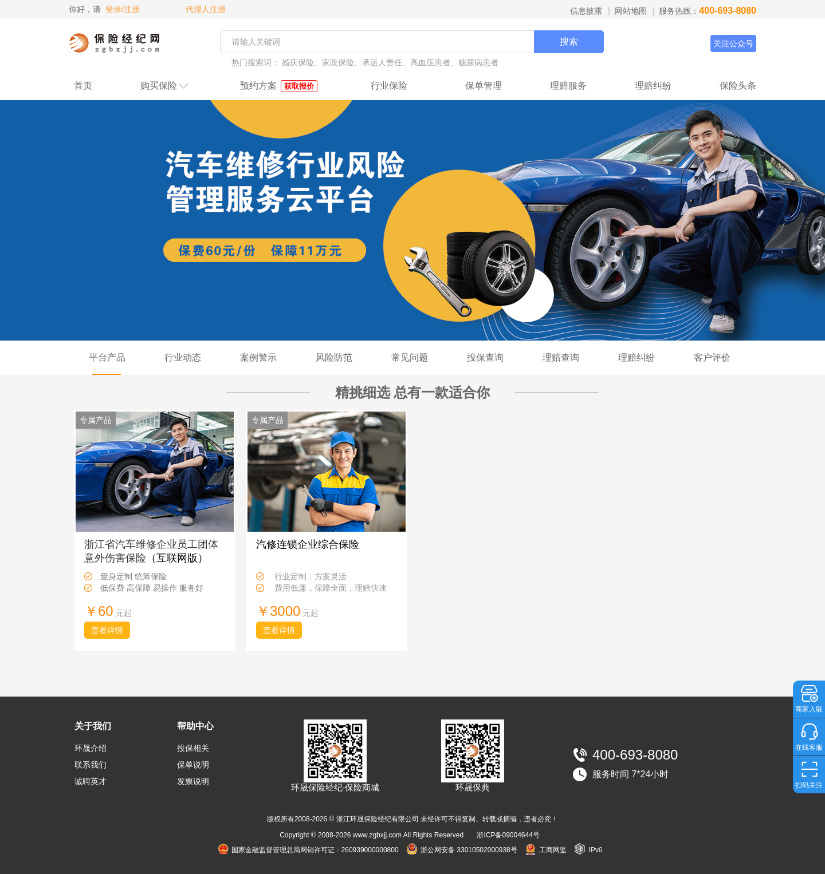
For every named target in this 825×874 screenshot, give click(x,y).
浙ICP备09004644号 (508, 835)
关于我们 (92, 726)
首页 (83, 85)
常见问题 (409, 357)
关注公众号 (733, 43)
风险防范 (334, 357)
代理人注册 (204, 9)
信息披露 (586, 10)
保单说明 (193, 764)
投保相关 (193, 748)
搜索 (569, 41)
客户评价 (712, 357)
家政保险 (338, 62)
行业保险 (389, 85)
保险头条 (738, 85)
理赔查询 (561, 357)
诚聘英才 (90, 781)
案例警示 (258, 357)
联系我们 (90, 764)
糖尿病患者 (478, 62)
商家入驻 (809, 709)
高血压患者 (430, 62)
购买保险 (164, 86)
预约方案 (278, 86)
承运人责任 (382, 62)
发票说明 (193, 781)
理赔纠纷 (653, 85)
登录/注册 (122, 9)
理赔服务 (568, 85)
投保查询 (485, 357)
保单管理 (483, 85)
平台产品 (107, 357)
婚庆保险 (298, 62)
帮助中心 (195, 726)
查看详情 (107, 630)
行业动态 (182, 357)
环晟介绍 (90, 748)
